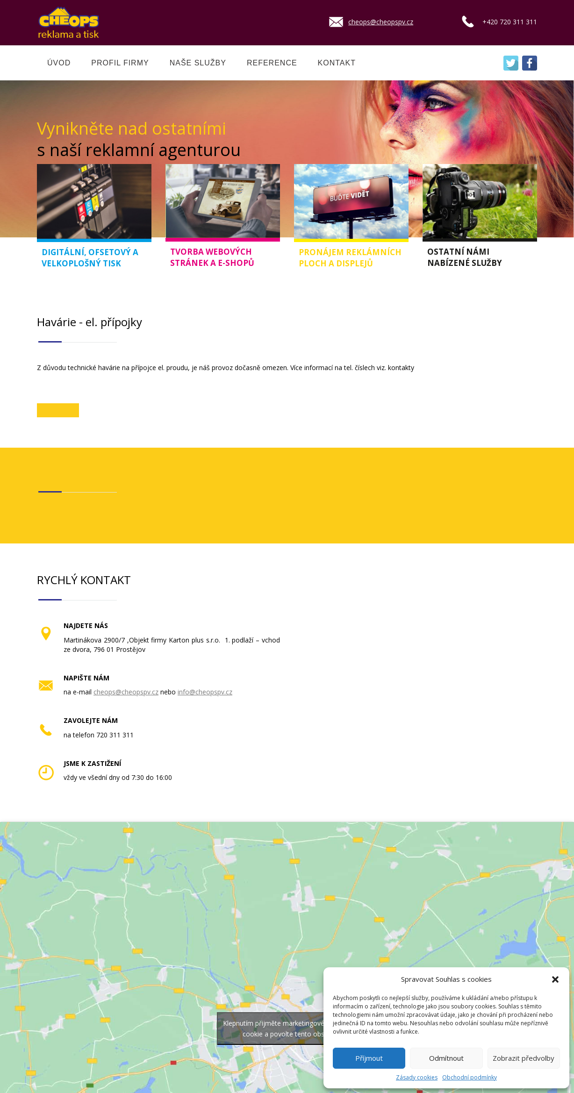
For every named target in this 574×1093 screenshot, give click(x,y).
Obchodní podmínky (469, 1077)
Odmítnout (446, 1058)
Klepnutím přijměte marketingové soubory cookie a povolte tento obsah (287, 1028)
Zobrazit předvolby (523, 1058)
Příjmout (369, 1058)
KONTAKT (337, 63)
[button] (555, 979)
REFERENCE (272, 63)
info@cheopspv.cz (205, 691)
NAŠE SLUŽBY (198, 63)
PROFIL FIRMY (120, 63)
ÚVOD (59, 63)
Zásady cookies (417, 1077)
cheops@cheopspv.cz (380, 21)
